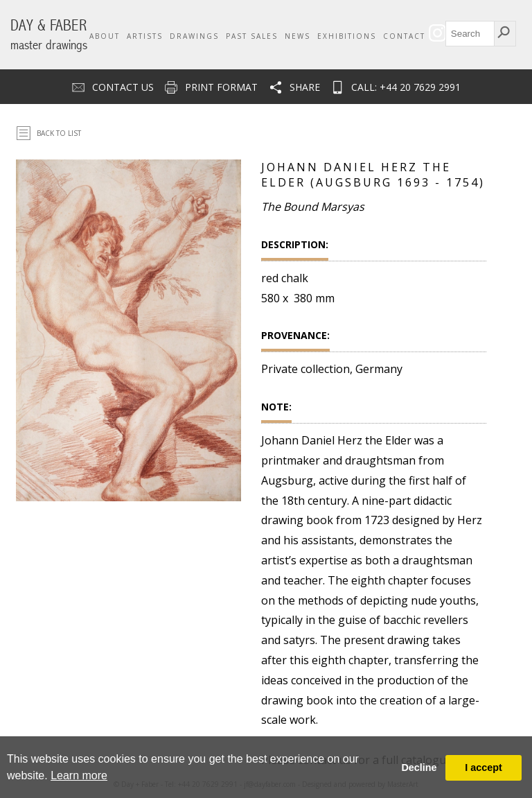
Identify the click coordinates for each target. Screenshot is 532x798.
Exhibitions (346, 36)
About (104, 36)
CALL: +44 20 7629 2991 (406, 87)
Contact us (123, 87)
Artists (145, 36)
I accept (483, 767)
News (297, 36)
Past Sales (252, 36)
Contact (404, 36)
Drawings (194, 36)
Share (305, 87)
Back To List (59, 133)
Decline (418, 767)
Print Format (221, 87)
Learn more (79, 775)
